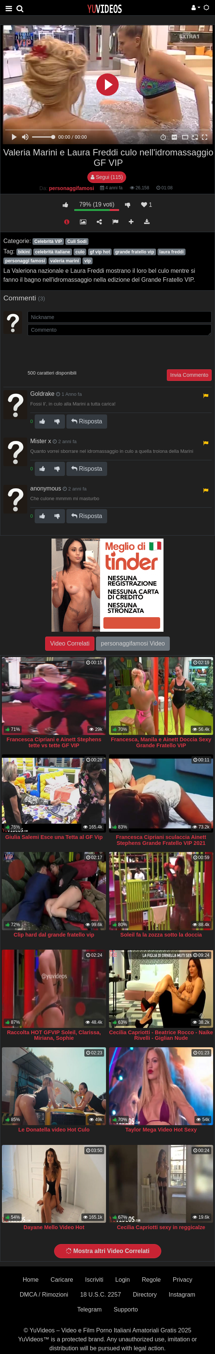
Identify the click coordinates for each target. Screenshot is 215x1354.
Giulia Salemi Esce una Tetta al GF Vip (54, 837)
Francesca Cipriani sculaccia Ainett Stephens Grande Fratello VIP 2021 (161, 840)
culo (80, 252)
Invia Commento (189, 375)
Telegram (89, 1309)
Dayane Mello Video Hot (54, 1227)
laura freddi (171, 252)
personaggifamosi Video (133, 643)
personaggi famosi (25, 260)
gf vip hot (100, 252)
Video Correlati (70, 643)
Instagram (182, 1294)
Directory (145, 1294)
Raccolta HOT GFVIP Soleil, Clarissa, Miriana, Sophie (54, 1035)
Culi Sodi (77, 241)
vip (87, 260)
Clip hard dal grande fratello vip (54, 935)
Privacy (182, 1279)
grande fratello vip (134, 252)
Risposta (86, 421)
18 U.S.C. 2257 (100, 1294)
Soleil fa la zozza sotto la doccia (161, 935)
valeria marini (64, 260)
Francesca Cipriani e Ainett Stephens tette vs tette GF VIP (54, 742)
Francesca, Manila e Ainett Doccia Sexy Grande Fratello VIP (161, 742)
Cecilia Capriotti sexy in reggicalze (161, 1227)
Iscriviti (94, 1279)
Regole (151, 1279)
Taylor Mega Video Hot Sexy (161, 1130)
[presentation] (84, 351)
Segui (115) (107, 177)
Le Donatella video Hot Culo (54, 1130)
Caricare (62, 1279)
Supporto (125, 1309)
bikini (23, 252)
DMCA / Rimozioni (44, 1294)
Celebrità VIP (48, 241)
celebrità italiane (52, 252)
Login (122, 1279)
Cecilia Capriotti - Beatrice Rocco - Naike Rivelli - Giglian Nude (161, 1035)
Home (31, 1279)
